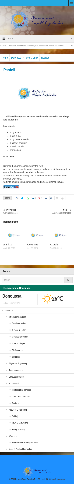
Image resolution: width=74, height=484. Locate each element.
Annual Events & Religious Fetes (25, 442)
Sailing (15, 416)
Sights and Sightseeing (18, 363)
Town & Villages (18, 343)
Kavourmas (32, 244)
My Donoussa (17, 350)
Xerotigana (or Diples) (54, 211)
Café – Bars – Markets (21, 396)
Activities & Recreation (18, 410)
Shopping (16, 357)
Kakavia (54, 244)
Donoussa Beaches (16, 376)
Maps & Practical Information (20, 449)
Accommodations (16, 370)
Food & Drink (31, 57)
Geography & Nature (20, 336)
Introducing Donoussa (17, 317)
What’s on (13, 436)
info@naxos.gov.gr (59, 479)
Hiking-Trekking (18, 429)
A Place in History (19, 330)
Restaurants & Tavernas (21, 390)
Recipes (45, 57)
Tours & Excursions (20, 423)
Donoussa (16, 57)
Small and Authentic (20, 323)
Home (5, 57)
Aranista (7, 244)
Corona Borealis (19, 211)
